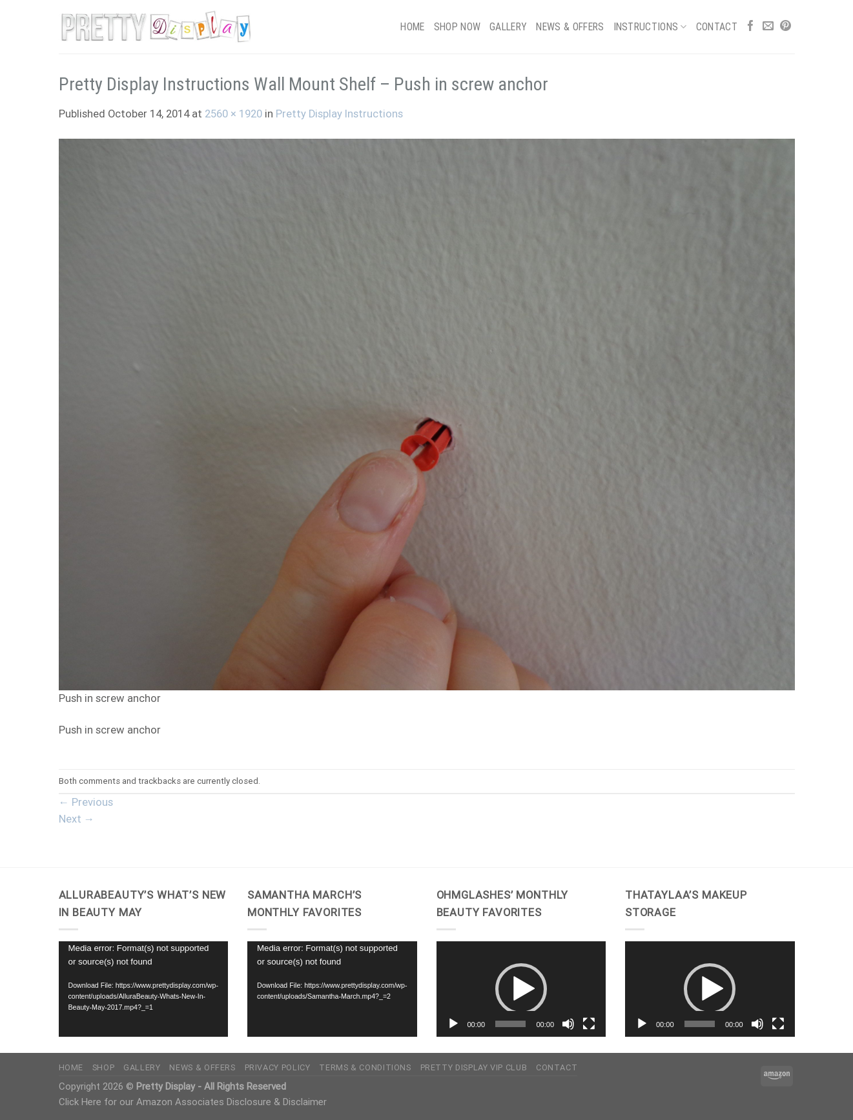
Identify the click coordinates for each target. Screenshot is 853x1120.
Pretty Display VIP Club (474, 1067)
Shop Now (457, 27)
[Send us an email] (768, 27)
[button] (521, 989)
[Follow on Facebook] (750, 27)
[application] (144, 989)
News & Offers (570, 27)
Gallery (508, 27)
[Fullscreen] (588, 1023)
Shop (103, 1067)
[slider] (510, 1024)
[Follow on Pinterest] (785, 27)
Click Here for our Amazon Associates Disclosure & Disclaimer (193, 1102)
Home (412, 27)
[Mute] (568, 1023)
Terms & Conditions (365, 1067)
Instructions (650, 27)
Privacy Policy (278, 1067)
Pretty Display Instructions (339, 114)
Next (77, 819)
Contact (716, 27)
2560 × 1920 (233, 114)
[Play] (453, 1023)
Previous (86, 802)
